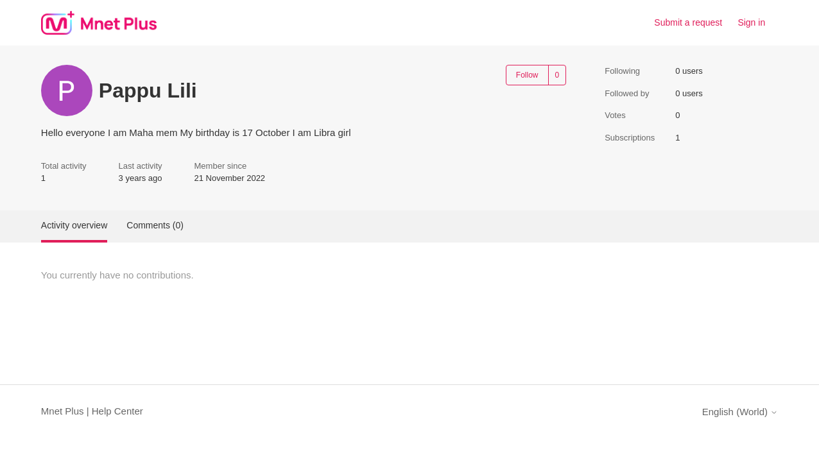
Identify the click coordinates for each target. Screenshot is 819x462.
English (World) (740, 411)
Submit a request (688, 22)
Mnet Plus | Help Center (92, 411)
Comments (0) (155, 225)
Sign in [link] (751, 22)
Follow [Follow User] (527, 75)
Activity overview (74, 225)
